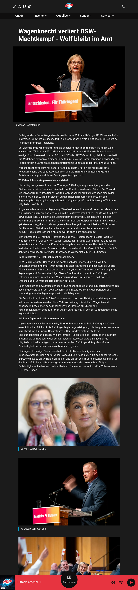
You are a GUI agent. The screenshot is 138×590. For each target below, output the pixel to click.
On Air (21, 16)
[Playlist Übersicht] (120, 582)
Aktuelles (64, 16)
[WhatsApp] (14, 6)
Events (41, 16)
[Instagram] (19, 6)
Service (108, 16)
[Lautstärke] (112, 582)
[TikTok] (29, 6)
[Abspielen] (131, 582)
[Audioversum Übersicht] (69, 579)
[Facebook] (24, 6)
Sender (86, 16)
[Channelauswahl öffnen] (123, 6)
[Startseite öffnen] (69, 6)
